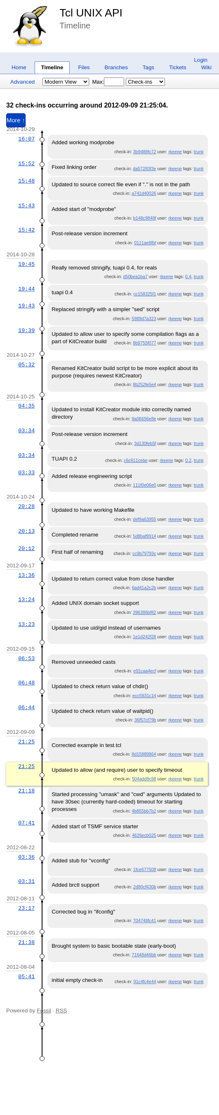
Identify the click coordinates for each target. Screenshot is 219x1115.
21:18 (26, 790)
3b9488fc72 (144, 151)
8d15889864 (144, 754)
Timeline (52, 67)
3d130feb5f (145, 443)
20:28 (26, 506)
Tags (148, 67)
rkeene (175, 151)
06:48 (26, 682)
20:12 (26, 548)
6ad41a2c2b (144, 587)
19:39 (26, 330)
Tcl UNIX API (90, 13)
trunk (199, 151)
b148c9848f (144, 218)
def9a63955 (144, 519)
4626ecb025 (144, 835)
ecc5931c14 (144, 695)
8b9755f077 (144, 342)
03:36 (26, 857)
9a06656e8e (144, 418)
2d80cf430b (144, 886)
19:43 (26, 305)
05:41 (26, 976)
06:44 (26, 707)
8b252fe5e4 (144, 384)
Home (19, 67)
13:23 (26, 624)
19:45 (26, 264)
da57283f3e (144, 168)
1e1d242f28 (144, 636)
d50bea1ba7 (135, 276)
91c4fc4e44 (144, 981)
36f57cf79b (145, 719)
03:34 (26, 430)
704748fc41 (144, 920)
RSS (61, 1010)
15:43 (26, 205)
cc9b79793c (144, 553)
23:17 (26, 908)
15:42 (26, 230)
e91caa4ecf (144, 670)
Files (83, 67)
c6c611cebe (135, 460)
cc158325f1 (144, 293)
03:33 (26, 472)
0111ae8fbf (145, 242)
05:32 (26, 364)
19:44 (26, 289)
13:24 (26, 599)
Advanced (22, 82)
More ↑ (16, 120)
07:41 (26, 823)
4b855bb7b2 (144, 810)
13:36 (26, 575)
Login (200, 60)
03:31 (26, 881)
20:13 (26, 531)
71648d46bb (144, 954)
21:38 (26, 942)
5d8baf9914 (144, 536)
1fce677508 (144, 869)
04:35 (26, 406)
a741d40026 (144, 193)
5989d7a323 (144, 318)
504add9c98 (144, 778)
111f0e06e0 (144, 485)
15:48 (26, 181)
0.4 (188, 276)
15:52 (26, 163)
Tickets (177, 67)
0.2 (188, 460)
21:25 (26, 741)
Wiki (206, 67)
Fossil (44, 1010)
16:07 (26, 139)
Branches (116, 67)
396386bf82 (144, 612)
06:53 (26, 658)
